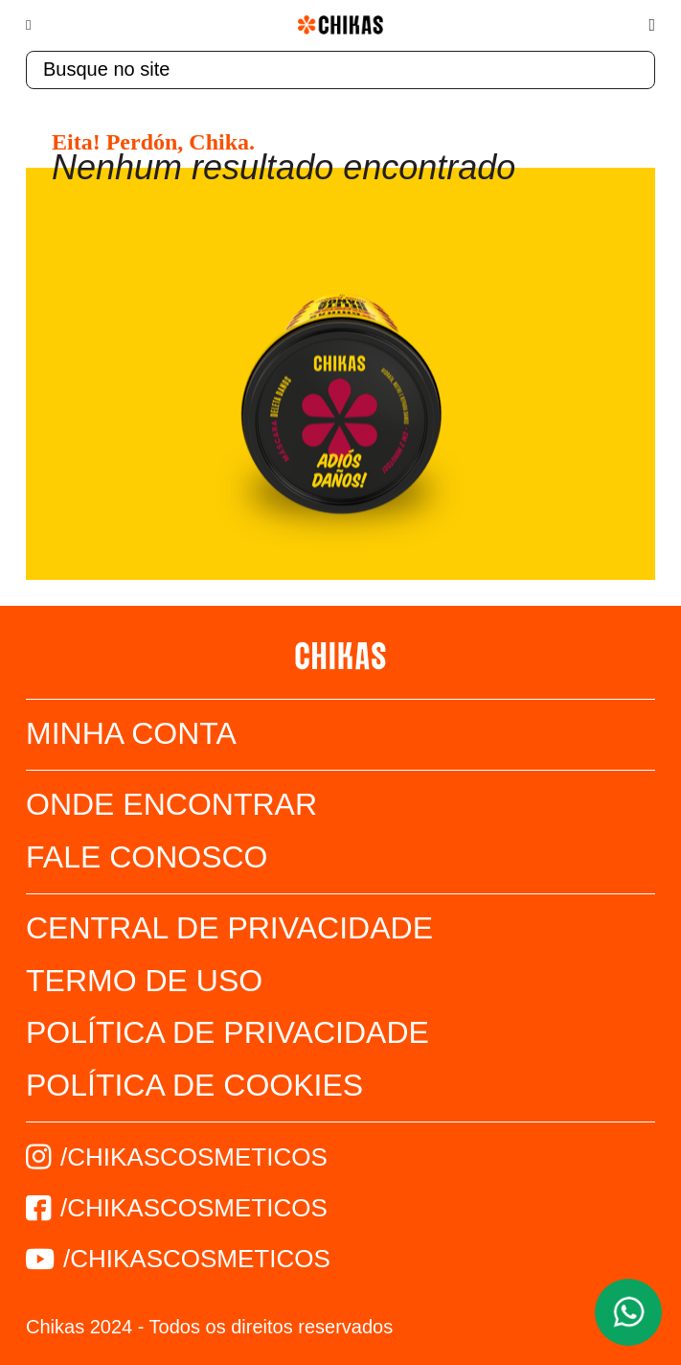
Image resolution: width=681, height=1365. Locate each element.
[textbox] (340, 70)
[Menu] (38, 25)
